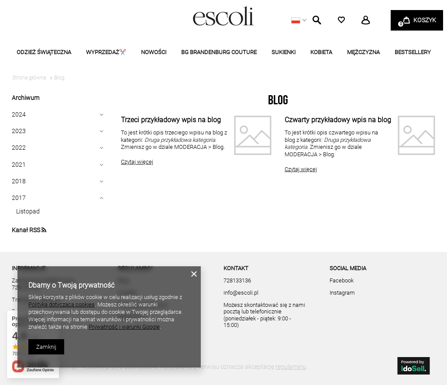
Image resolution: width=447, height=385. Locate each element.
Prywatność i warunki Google (124, 326)
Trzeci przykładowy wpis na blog (171, 120)
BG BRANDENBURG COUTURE (219, 52)
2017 (19, 197)
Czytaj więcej (137, 161)
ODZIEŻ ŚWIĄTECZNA (44, 52)
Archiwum (25, 97)
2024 (19, 114)
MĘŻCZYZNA (363, 52)
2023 (19, 130)
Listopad (28, 211)
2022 (19, 147)
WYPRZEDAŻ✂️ (106, 52)
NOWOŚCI (153, 52)
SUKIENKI (284, 52)
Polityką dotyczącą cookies (61, 304)
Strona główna (29, 78)
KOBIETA (321, 52)
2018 (19, 181)
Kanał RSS (29, 230)
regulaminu (290, 366)
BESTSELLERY (413, 52)
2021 (19, 164)
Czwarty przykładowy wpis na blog (338, 120)
